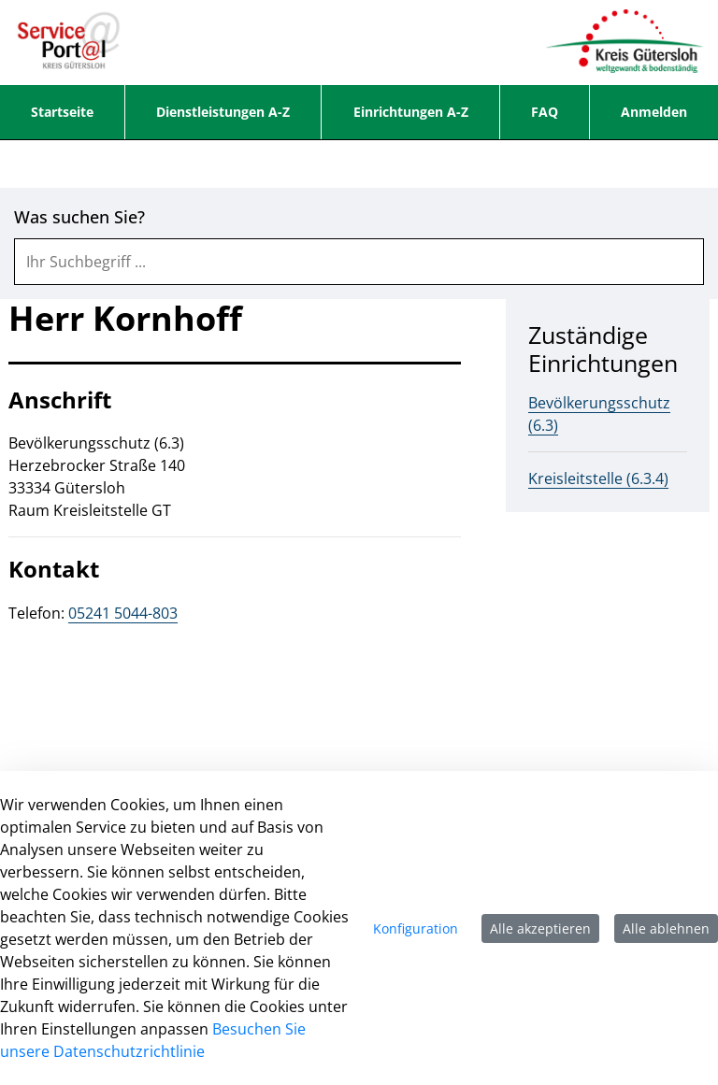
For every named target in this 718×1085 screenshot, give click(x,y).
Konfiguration (415, 928)
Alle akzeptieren (540, 928)
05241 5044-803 (123, 613)
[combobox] (359, 261)
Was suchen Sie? (79, 217)
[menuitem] (62, 112)
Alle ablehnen (666, 928)
